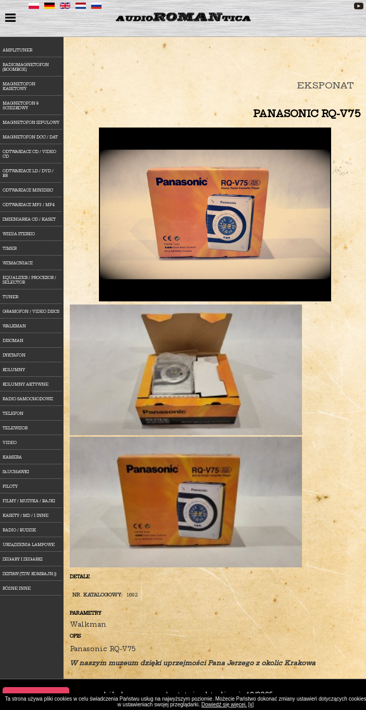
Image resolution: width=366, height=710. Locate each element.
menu (11, 19)
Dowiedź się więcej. (224, 704)
